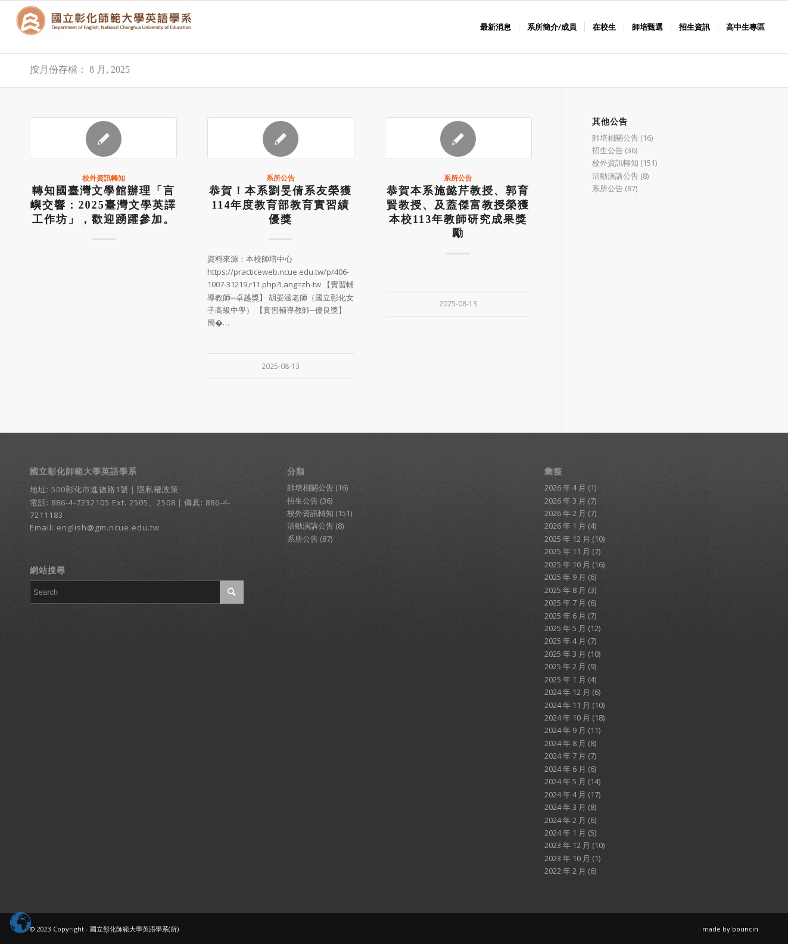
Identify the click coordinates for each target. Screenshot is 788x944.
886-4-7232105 (80, 502)
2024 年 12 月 (567, 692)
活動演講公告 (615, 175)
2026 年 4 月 (565, 487)
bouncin (745, 928)
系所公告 (280, 177)
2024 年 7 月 (565, 755)
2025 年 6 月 (565, 615)
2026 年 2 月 (565, 513)
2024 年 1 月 (565, 832)
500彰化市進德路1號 (90, 489)
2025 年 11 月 (567, 551)
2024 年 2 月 (565, 820)
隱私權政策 (158, 489)
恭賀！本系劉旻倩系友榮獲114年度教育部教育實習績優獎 (280, 205)
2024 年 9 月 (565, 730)
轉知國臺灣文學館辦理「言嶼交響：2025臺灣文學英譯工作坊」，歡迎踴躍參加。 (103, 205)
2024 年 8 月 (565, 743)
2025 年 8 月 (565, 590)
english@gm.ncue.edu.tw (108, 527)
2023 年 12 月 (567, 845)
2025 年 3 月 (565, 653)
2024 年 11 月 (567, 705)
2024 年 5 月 (565, 781)
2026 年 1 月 (565, 525)
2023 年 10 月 (567, 858)
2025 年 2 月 (565, 666)
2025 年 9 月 (565, 577)
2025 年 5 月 (565, 628)
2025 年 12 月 (567, 538)
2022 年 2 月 (565, 870)
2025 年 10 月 (567, 564)
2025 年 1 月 (565, 679)
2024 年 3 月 (565, 807)
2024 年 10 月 (567, 717)
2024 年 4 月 (565, 794)
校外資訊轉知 (103, 177)
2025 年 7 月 (565, 602)
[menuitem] (495, 27)
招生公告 (607, 150)
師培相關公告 (615, 137)
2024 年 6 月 (565, 768)
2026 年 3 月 (565, 500)
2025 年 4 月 (565, 640)
